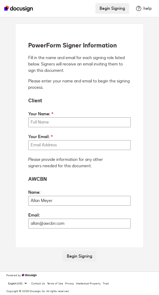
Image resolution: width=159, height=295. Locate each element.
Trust (106, 283)
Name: (34, 192)
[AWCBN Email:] (79, 223)
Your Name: (39, 114)
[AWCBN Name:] (79, 201)
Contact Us (38, 283)
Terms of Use (55, 283)
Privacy (69, 283)
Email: (34, 215)
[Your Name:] (79, 122)
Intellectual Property (88, 283)
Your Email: (39, 136)
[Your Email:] (79, 145)
